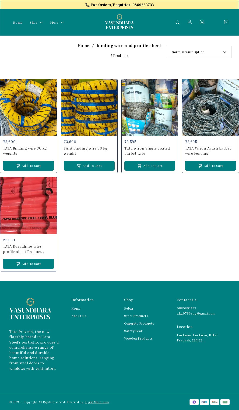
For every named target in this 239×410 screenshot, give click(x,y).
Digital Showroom (97, 402)
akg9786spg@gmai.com (196, 313)
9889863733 (186, 308)
